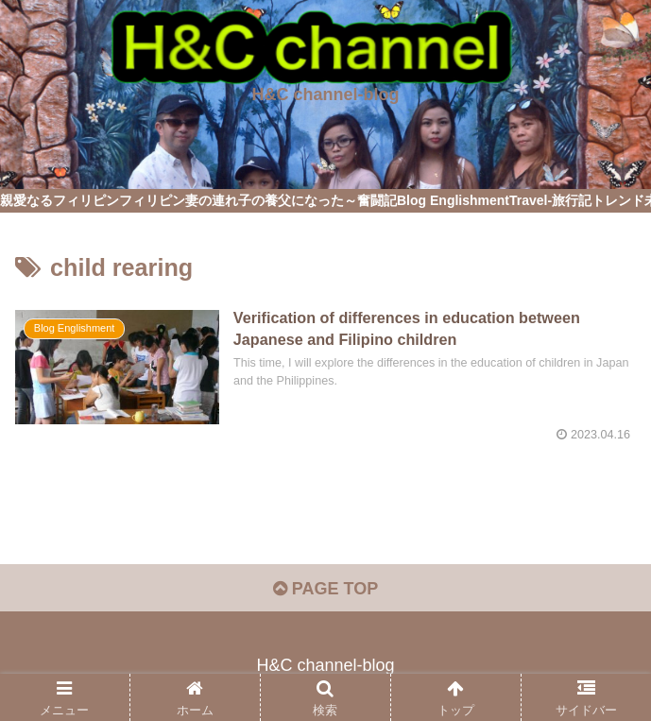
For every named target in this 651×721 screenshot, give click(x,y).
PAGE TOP (325, 588)
